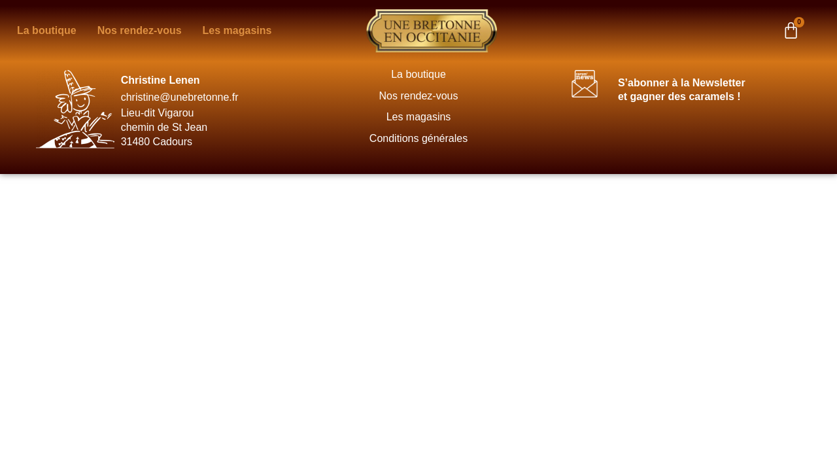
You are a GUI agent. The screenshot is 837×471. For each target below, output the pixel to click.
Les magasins (418, 116)
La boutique (418, 74)
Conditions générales (418, 138)
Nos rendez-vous (418, 95)
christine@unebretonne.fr (180, 97)
